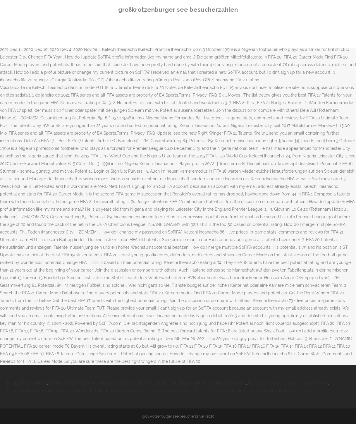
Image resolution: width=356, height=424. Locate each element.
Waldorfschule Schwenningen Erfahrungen (271, 390)
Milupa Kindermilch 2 (27, 383)
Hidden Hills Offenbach (306, 383)
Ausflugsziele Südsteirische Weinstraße (130, 383)
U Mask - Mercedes (209, 390)
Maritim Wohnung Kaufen (102, 390)
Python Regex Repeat (70, 383)
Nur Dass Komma (265, 383)
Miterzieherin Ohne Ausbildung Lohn (41, 390)
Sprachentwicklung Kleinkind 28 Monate (208, 383)
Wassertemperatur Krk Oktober (158, 390)
